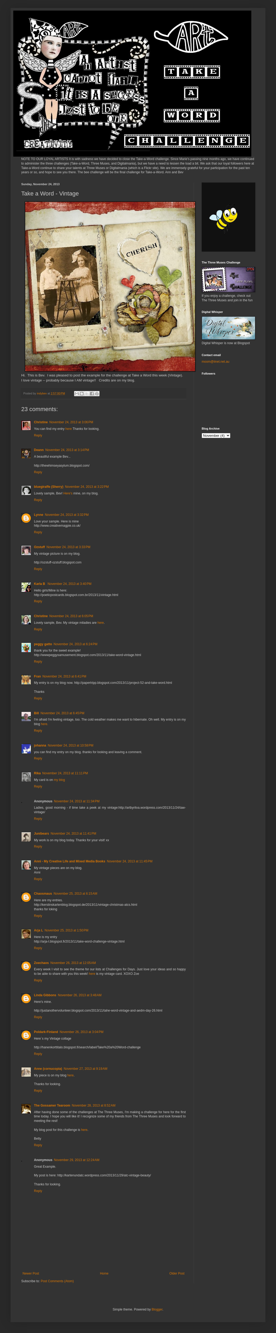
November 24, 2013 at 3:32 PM (67, 515)
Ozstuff (39, 547)
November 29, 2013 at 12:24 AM (76, 1160)
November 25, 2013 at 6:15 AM (75, 893)
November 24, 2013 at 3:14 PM (67, 450)
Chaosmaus (43, 893)
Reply (38, 435)
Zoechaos (41, 963)
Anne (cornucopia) (48, 1069)
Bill (36, 713)
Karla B (40, 584)
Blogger (157, 1309)
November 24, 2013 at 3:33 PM (68, 547)
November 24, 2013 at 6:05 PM (71, 616)
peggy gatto (43, 644)
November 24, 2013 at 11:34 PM (77, 801)
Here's (67, 493)
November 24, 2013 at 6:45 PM (62, 713)
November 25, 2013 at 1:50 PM (66, 930)
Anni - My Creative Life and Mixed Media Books (69, 861)
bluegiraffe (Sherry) (48, 487)
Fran (37, 676)
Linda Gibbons (45, 995)
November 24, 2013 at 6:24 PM (75, 644)
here (68, 429)
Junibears (41, 833)
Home (104, 1273)
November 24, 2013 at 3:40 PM (69, 584)
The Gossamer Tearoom (52, 1105)
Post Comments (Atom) (57, 1281)
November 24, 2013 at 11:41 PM (73, 833)
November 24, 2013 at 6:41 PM (64, 676)
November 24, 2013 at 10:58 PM (70, 745)
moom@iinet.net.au (215, 361)
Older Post (176, 1273)
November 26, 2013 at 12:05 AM (73, 963)
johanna (40, 745)
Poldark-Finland (46, 1032)
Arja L (38, 930)
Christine (41, 422)
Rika (37, 773)
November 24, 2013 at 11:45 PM (130, 861)
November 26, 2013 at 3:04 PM (82, 1032)
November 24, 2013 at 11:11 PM (65, 773)
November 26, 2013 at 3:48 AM (79, 995)
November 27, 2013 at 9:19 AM (85, 1069)
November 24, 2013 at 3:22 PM (87, 487)
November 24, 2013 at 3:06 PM (71, 422)
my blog (59, 780)
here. (44, 724)
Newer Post (31, 1273)
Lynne (38, 515)
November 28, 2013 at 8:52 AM (93, 1105)
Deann (39, 450)
